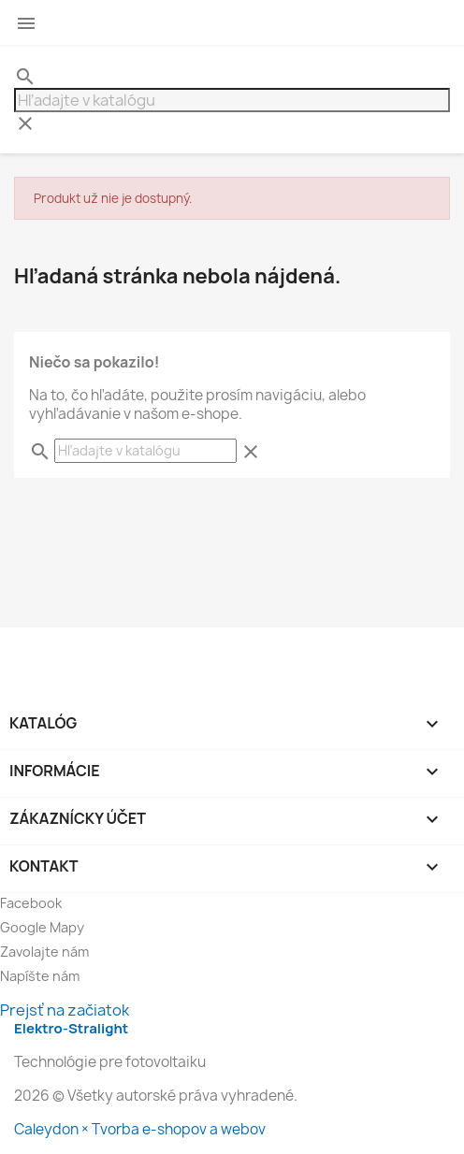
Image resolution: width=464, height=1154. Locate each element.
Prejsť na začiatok (64, 1010)
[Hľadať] (232, 100)
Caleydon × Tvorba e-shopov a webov (140, 1129)
